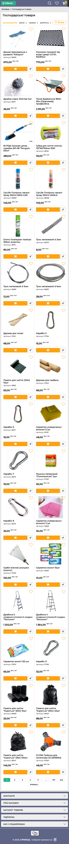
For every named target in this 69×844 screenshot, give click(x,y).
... (45, 780)
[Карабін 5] (51, 320)
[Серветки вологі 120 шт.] (18, 648)
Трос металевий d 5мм (51, 287)
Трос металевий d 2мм (51, 241)
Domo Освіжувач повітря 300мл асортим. (18, 242)
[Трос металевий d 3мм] (18, 273)
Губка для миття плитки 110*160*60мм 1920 (51, 148)
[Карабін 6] (18, 413)
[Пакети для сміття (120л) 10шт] (18, 366)
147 (53, 780)
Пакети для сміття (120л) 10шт (18, 383)
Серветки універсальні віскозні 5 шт (51, 430)
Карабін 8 (18, 522)
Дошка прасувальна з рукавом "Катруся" (18, 54)
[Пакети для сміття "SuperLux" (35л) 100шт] (18, 742)
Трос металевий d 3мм (18, 287)
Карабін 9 (51, 662)
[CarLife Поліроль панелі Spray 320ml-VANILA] (51, 179)
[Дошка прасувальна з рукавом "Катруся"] (18, 38)
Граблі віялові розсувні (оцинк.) (18, 570)
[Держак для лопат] (18, 320)
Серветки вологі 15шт (51, 569)
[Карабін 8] (18, 507)
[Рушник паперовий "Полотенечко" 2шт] (51, 460)
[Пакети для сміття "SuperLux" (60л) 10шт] (18, 695)
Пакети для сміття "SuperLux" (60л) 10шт (18, 711)
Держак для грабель (51, 381)
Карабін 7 (18, 475)
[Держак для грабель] (51, 366)
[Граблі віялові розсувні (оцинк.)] (18, 554)
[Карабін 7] (18, 460)
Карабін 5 (51, 334)
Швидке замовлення (30, 69)
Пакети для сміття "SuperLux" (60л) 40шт (51, 711)
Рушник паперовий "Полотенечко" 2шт (51, 476)
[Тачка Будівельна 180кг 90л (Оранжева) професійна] (51, 85)
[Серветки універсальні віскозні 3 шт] (51, 507)
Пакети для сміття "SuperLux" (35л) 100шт (18, 758)
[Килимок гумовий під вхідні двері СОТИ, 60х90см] (51, 38)
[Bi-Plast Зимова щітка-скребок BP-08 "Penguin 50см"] (18, 132)
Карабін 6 (18, 428)
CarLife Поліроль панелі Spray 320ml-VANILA (51, 195)
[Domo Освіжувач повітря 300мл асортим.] (18, 226)
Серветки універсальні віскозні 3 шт (51, 523)
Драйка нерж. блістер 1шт (18, 100)
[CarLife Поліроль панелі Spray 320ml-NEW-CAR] (18, 179)
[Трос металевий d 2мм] (51, 226)
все (61, 780)
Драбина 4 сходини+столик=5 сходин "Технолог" (51, 618)
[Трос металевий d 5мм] (51, 273)
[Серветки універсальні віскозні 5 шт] (51, 413)
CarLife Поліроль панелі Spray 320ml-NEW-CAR (18, 195)
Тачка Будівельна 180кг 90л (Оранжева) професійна (51, 103)
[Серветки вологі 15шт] (51, 554)
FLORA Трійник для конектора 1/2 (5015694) (51, 758)
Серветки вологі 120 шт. (18, 662)
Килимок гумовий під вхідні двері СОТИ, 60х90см (51, 56)
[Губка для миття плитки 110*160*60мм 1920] (51, 132)
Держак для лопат (18, 334)
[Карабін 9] (51, 648)
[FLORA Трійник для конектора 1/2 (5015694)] (51, 742)
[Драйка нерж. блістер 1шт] (18, 85)
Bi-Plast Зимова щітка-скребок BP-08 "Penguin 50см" (18, 150)
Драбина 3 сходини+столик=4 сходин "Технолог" (18, 618)
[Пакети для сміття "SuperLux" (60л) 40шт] (51, 695)
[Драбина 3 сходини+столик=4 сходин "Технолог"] (18, 601)
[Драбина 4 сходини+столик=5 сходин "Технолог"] (51, 601)
